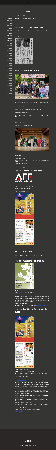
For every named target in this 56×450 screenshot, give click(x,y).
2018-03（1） (9, 72)
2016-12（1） (9, 88)
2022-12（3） (9, 23)
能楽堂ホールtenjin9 (22, 371)
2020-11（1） (9, 43)
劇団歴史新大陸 (25, 445)
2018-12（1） (9, 62)
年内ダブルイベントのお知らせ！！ (23, 251)
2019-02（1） (9, 60)
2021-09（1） (9, 36)
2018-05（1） (9, 68)
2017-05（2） (9, 80)
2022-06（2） (9, 30)
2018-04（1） (9, 70)
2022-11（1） (9, 25)
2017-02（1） (9, 85)
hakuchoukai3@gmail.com (41, 305)
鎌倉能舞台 (21, 292)
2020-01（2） (9, 55)
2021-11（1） (9, 35)
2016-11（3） (9, 90)
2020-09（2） (9, 46)
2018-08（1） (9, 65)
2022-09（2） (9, 26)
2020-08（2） (9, 48)
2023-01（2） (9, 21)
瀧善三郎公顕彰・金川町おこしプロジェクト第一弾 (27, 70)
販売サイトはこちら (21, 380)
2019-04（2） (9, 58)
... (37, 420)
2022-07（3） (9, 28)
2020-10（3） (9, 45)
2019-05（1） (9, 57)
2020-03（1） (9, 52)
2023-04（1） (9, 20)
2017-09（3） (9, 75)
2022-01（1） (9, 33)
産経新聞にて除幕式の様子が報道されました (25, 18)
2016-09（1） (9, 93)
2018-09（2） (9, 63)
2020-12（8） (9, 41)
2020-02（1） (9, 53)
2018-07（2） (9, 67)
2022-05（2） (9, 31)
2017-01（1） (9, 87)
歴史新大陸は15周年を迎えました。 (23, 125)
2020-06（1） (9, 50)
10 (35, 420)
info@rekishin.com (18, 411)
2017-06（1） (9, 78)
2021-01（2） (9, 40)
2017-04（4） (9, 82)
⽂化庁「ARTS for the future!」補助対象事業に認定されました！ (31, 170)
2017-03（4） (9, 83)
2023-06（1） (9, 18)
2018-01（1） (9, 73)
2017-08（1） (9, 77)
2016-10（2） (9, 92)
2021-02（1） (9, 38)
